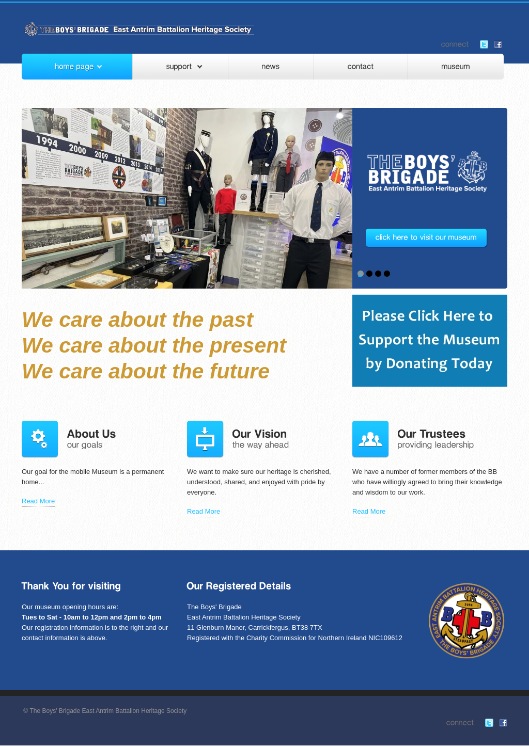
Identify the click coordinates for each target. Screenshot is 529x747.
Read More (38, 501)
